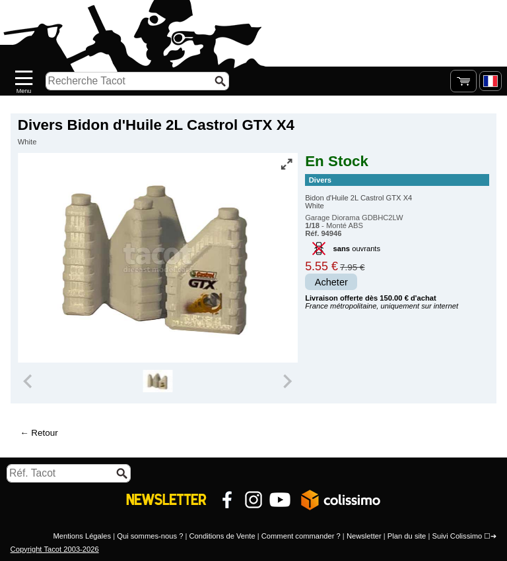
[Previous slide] (29, 381)
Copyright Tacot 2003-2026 (55, 549)
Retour (44, 433)
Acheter (331, 282)
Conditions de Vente (222, 536)
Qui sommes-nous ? (150, 536)
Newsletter (364, 536)
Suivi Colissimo (457, 536)
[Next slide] (286, 381)
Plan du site (407, 536)
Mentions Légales (82, 536)
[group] (157, 381)
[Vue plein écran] (286, 164)
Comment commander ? (301, 536)
